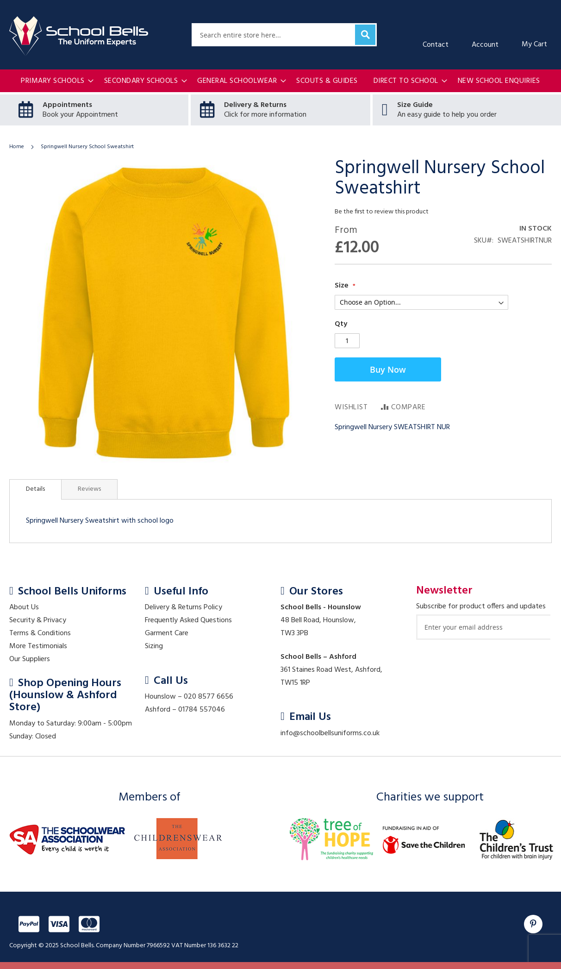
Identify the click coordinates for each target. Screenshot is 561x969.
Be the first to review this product (382, 211)
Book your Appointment (80, 115)
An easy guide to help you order (447, 115)
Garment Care (166, 633)
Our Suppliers (29, 659)
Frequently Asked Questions (188, 620)
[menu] (280, 81)
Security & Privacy (37, 620)
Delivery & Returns (255, 105)
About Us (24, 607)
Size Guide (415, 105)
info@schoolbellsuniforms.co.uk (330, 733)
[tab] (35, 489)
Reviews (89, 489)
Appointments (67, 105)
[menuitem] (54, 81)
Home (16, 146)
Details (35, 489)
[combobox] (284, 34)
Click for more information (265, 115)
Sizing (154, 646)
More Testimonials (38, 646)
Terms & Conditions (40, 633)
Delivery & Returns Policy (183, 607)
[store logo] (78, 36)
